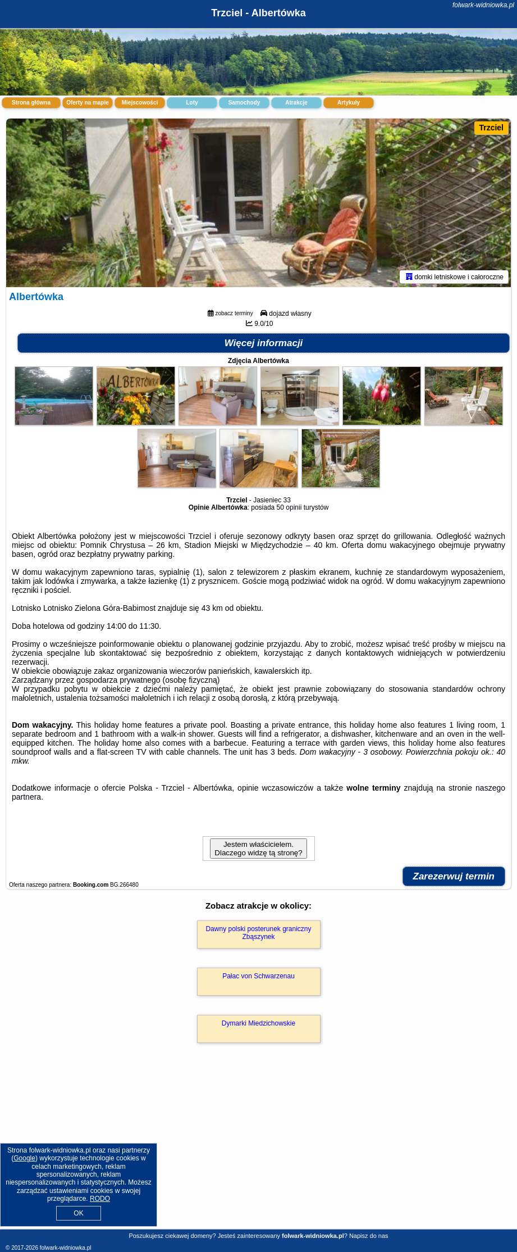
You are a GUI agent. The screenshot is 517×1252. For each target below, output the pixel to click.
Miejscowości (140, 102)
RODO (100, 1199)
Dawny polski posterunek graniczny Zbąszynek (258, 933)
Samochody (244, 102)
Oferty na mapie (87, 102)
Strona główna (31, 102)
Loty (192, 102)
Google (24, 1158)
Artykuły (348, 102)
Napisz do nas (368, 1235)
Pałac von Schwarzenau (258, 976)
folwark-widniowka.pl (483, 5)
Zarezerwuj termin (454, 876)
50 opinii (289, 507)
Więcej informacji (264, 343)
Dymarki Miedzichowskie (258, 1023)
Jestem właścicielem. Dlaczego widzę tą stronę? (258, 848)
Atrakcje (296, 102)
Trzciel (491, 127)
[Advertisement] (258, 1148)
